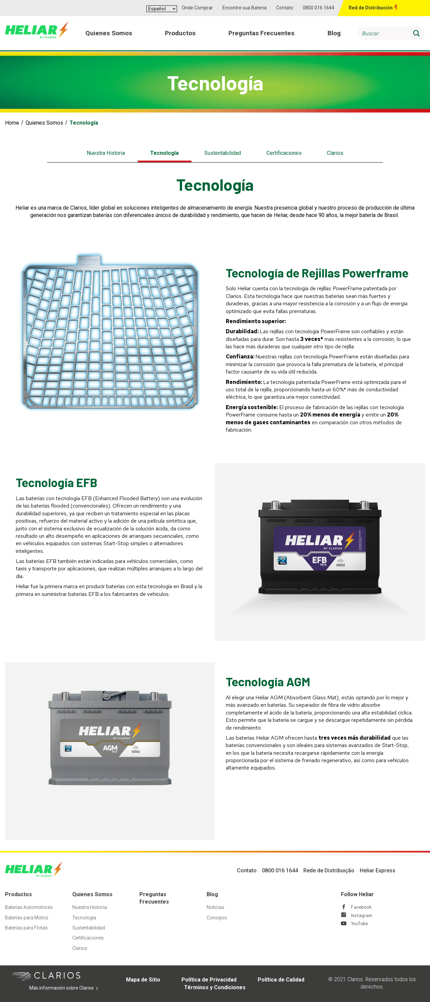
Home (12, 123)
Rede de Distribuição (328, 870)
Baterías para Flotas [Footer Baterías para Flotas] (26, 927)
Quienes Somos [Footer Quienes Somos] (92, 894)
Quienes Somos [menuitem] (108, 33)
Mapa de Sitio (143, 979)
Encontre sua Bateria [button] (244, 7)
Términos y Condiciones (215, 987)
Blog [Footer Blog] (212, 894)
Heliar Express (377, 870)
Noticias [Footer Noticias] (215, 907)
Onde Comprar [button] (197, 7)
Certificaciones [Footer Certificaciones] (88, 938)
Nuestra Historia (106, 153)
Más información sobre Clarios (67, 988)
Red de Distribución (371, 7)
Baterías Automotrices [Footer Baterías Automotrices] (29, 907)
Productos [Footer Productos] (18, 894)
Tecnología (164, 153)
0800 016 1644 (318, 7)
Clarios (335, 153)
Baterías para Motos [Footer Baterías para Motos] (26, 917)
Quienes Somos (44, 123)
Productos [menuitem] (180, 33)
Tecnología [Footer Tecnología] (84, 917)
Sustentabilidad (222, 153)
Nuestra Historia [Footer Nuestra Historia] (89, 907)
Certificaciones (284, 153)
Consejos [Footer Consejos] (217, 917)
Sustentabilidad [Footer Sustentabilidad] (88, 927)
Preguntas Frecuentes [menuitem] (261, 33)
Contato (284, 7)
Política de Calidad (281, 979)
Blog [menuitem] (334, 33)
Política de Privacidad (208, 979)
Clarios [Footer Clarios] (79, 948)
